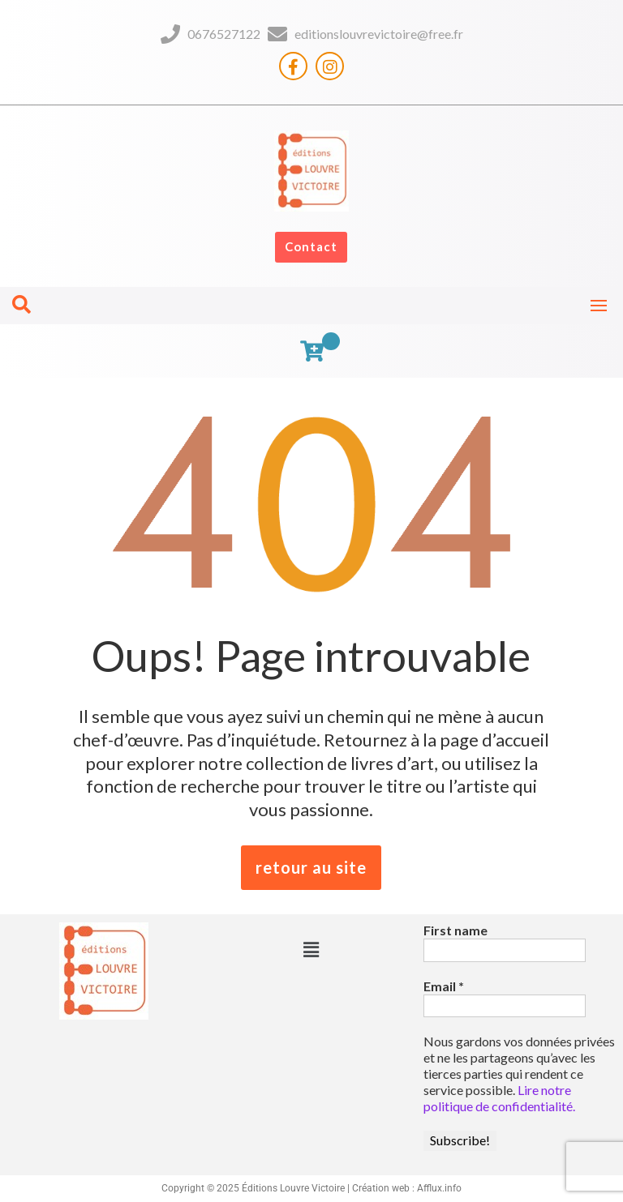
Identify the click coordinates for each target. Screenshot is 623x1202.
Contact (311, 246)
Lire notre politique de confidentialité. (499, 1098)
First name (455, 930)
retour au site (311, 867)
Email (443, 986)
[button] (311, 950)
